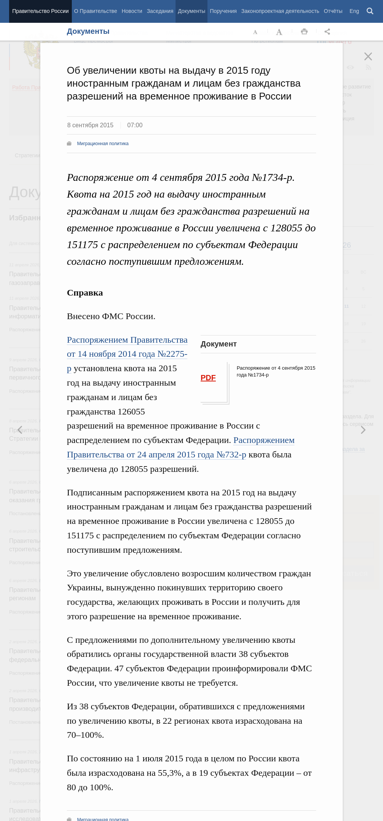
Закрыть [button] (373, 61)
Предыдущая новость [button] (362, 429)
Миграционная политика (102, 143)
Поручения (223, 11)
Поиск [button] (370, 11)
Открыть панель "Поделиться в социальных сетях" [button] (329, 32)
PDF (208, 377)
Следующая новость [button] (20, 429)
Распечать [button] (304, 32)
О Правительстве (95, 11)
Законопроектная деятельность (280, 11)
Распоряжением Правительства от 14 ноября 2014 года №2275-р (127, 354)
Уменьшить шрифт (256, 32)
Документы (191, 11)
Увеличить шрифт (280, 32)
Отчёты (333, 11)
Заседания (160, 11)
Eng (354, 11)
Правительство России (40, 11)
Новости (132, 11)
